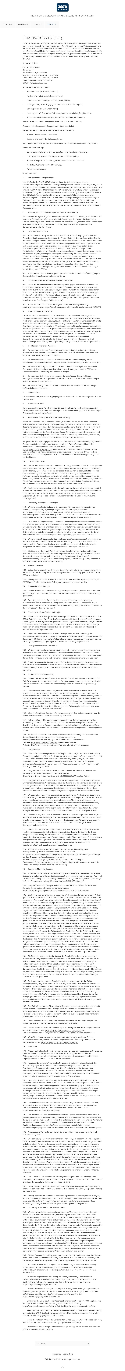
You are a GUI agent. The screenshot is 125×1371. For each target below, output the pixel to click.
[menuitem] (7, 24)
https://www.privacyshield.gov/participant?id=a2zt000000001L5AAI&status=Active (56, 776)
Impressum (56, 1354)
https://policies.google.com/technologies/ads (49, 859)
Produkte (38, 24)
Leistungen (7, 24)
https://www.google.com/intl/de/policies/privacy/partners (52, 854)
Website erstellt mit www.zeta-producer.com (62, 1359)
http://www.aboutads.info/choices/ (53, 447)
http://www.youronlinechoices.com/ (37, 449)
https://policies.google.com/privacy (73, 1033)
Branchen (22, 24)
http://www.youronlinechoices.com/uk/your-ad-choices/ (53, 745)
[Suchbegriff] (62, 1343)
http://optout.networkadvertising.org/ (38, 740)
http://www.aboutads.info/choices (44, 742)
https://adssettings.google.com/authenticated (55, 862)
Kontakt (51, 24)
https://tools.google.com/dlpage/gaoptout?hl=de (52, 845)
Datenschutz (68, 1354)
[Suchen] (88, 1343)
